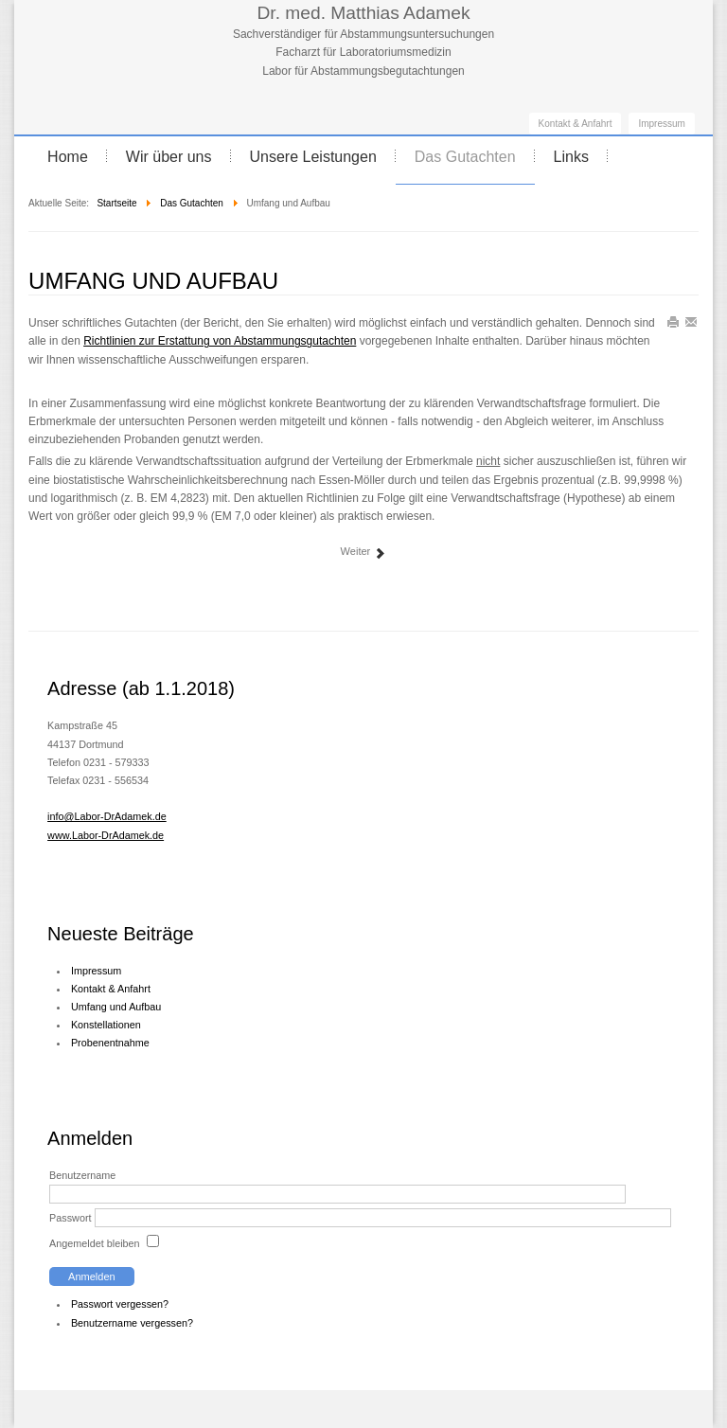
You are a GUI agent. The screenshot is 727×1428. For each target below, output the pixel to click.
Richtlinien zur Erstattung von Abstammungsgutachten (219, 341)
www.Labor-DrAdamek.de (105, 835)
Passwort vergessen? (119, 1304)
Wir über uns (169, 157)
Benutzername (82, 1175)
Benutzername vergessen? (132, 1323)
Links (571, 157)
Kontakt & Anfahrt (575, 123)
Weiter (364, 552)
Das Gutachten (465, 157)
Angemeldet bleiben (94, 1243)
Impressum (661, 123)
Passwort (70, 1217)
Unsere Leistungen (313, 157)
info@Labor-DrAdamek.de (107, 816)
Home (67, 157)
